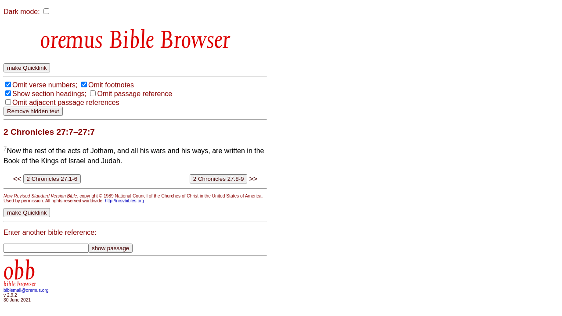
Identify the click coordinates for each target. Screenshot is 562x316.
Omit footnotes (111, 85)
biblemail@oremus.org (26, 290)
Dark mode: (22, 11)
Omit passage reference (134, 93)
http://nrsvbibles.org (124, 200)
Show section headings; (49, 93)
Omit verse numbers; (44, 85)
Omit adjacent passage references (65, 102)
